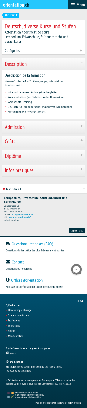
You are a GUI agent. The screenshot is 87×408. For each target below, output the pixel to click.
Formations (14, 325)
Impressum (76, 402)
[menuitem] (80, 301)
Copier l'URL (76, 230)
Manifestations (16, 336)
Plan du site (40, 402)
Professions (14, 320)
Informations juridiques (59, 402)
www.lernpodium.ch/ (20, 217)
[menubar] (77, 4)
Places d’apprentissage (20, 310)
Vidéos (11, 331)
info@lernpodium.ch (22, 214)
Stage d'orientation (18, 315)
